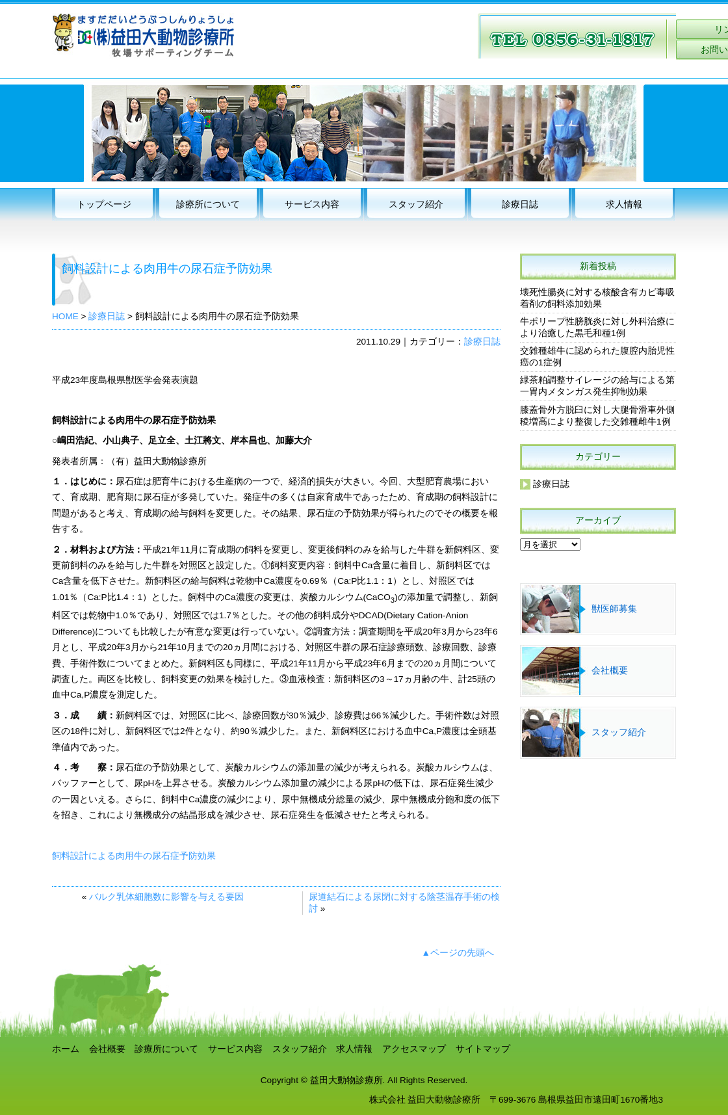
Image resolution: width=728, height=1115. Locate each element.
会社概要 (610, 671)
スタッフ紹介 (416, 204)
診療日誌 (520, 204)
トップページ (104, 204)
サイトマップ (483, 1049)
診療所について (208, 204)
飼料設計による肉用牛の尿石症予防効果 (134, 856)
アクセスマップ (414, 1049)
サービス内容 (312, 204)
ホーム (65, 1049)
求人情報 (624, 204)
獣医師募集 (614, 609)
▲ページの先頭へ (458, 953)
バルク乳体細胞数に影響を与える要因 (166, 897)
